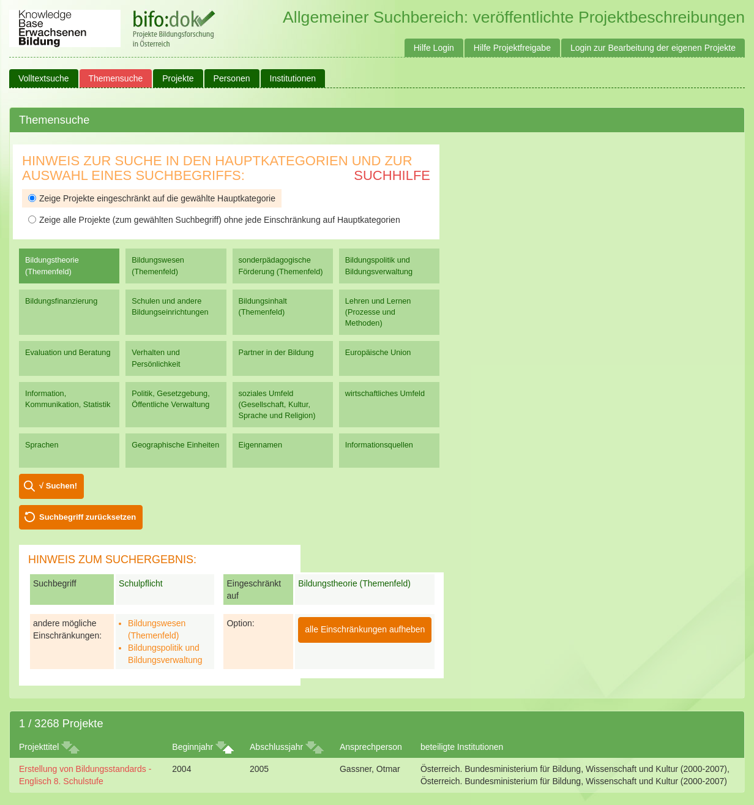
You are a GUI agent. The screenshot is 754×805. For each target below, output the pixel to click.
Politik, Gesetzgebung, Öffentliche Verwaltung (170, 399)
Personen (232, 78)
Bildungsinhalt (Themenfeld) (263, 306)
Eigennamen (261, 444)
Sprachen (42, 444)
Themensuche (116, 78)
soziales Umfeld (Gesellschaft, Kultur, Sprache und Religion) (277, 404)
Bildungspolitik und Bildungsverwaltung (378, 265)
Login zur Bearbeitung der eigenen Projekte (653, 48)
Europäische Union (378, 352)
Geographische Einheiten (175, 444)
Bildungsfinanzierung (61, 300)
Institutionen (293, 78)
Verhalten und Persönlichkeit (156, 358)
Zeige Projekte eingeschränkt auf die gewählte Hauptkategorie (151, 198)
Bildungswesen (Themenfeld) (158, 265)
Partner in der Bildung (276, 352)
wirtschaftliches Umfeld (385, 393)
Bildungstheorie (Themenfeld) (52, 265)
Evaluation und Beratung (67, 352)
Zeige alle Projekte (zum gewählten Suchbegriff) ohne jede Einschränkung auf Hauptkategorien (214, 220)
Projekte (177, 78)
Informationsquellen (379, 444)
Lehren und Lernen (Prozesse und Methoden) (378, 312)
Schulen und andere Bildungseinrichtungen (170, 306)
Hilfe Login (434, 48)
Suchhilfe (392, 175)
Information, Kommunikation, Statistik (67, 399)
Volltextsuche (43, 78)
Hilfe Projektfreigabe (512, 48)
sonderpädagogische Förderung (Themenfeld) (281, 265)
